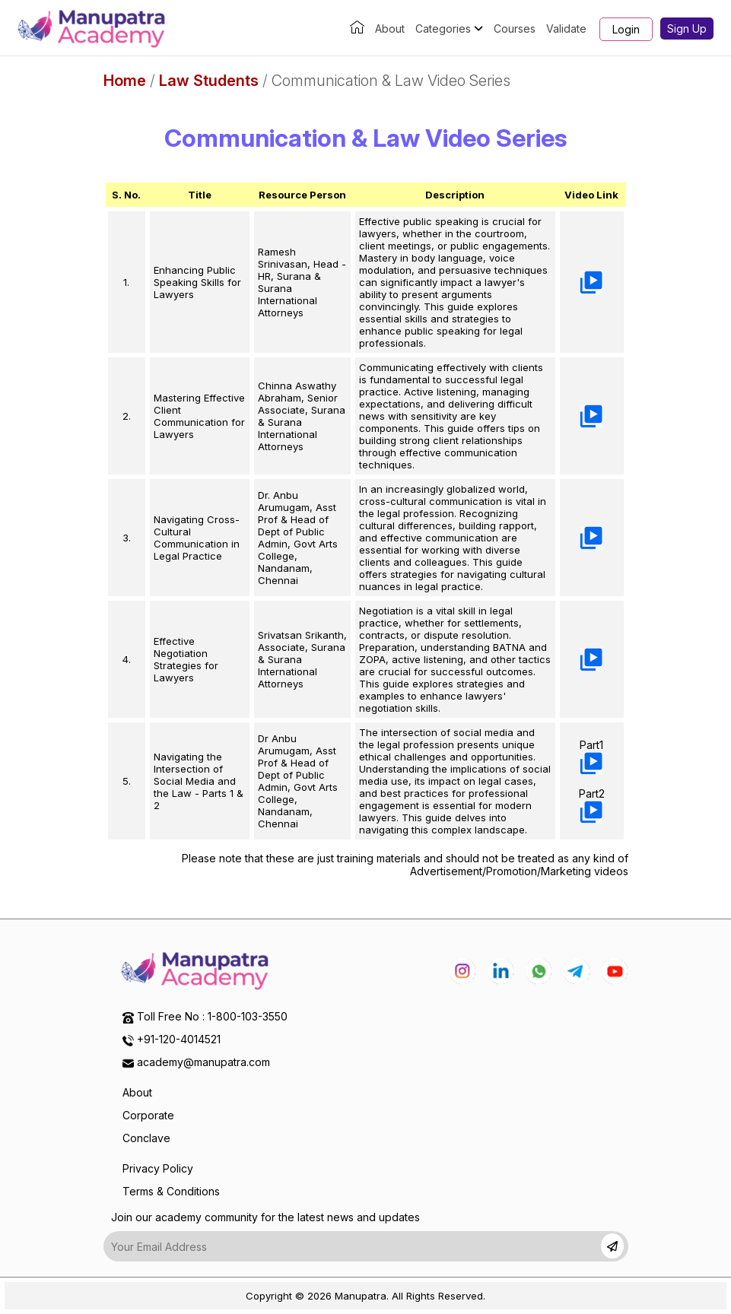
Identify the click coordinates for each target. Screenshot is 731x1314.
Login (626, 29)
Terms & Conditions (171, 1191)
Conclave (146, 1138)
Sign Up (687, 28)
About (390, 28)
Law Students (209, 80)
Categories (449, 28)
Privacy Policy (157, 1168)
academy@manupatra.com (203, 1061)
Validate (566, 28)
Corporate (148, 1115)
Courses (515, 28)
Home (124, 80)
